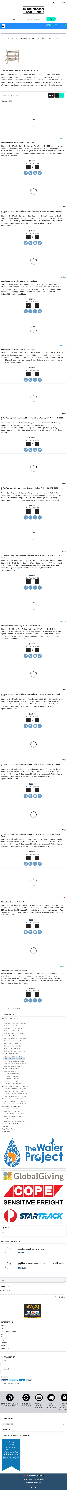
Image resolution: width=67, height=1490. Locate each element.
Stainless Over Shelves (12, 1084)
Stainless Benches (10, 1021)
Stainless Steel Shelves (10, 1068)
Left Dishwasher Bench (12, 1109)
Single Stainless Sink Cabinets (15, 1101)
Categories (8, 1014)
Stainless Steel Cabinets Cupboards (15, 1086)
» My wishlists (59, 1297)
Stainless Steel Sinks (9, 1036)
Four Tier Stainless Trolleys (14, 1061)
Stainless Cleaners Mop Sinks (15, 1051)
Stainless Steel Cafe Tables (12, 1124)
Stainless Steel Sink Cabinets (12, 1099)
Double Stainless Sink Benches (15, 1041)
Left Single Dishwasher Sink (14, 1114)
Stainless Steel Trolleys (10, 1053)
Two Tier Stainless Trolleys (13, 1056)
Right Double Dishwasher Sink (15, 1121)
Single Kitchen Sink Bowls (13, 1043)
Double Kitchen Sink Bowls (13, 1046)
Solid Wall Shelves (12, 1073)
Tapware (5, 1126)
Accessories (6, 1131)
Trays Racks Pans (8, 1129)
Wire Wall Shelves (12, 1079)
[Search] (36, 19)
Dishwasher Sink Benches (11, 1106)
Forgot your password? (10, 1384)
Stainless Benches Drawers (14, 1033)
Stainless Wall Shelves (12, 1071)
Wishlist (5, 1287)
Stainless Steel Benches (10, 1018)
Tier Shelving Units (11, 1081)
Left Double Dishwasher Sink (14, 1119)
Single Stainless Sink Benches (15, 1038)
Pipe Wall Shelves (12, 1076)
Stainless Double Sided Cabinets (16, 1094)
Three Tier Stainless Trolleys (14, 1058)
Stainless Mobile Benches (13, 1026)
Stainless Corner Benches (13, 1028)
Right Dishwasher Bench (13, 1111)
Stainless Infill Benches (12, 1031)
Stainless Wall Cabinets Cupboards (16, 1096)
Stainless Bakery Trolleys (13, 1066)
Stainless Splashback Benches (15, 1023)
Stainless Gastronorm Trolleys (15, 1063)
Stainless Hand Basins (12, 1048)
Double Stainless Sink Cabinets (15, 1104)
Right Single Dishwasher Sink (14, 1116)
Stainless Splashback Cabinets (15, 1091)
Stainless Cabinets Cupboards (15, 1089)
